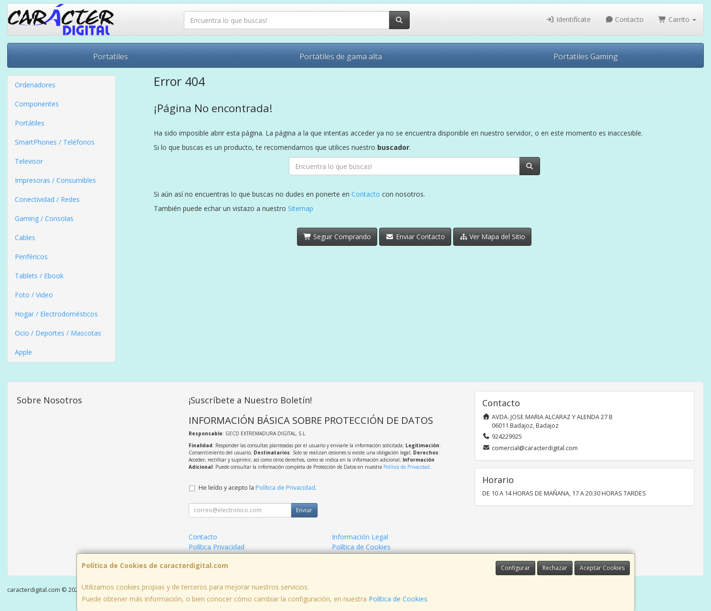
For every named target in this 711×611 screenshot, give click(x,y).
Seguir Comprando (337, 236)
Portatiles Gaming (585, 56)
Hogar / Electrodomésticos (56, 313)
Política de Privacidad (406, 467)
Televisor (29, 161)
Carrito (677, 19)
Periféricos (31, 256)
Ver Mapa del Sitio (492, 236)
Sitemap (300, 208)
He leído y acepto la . (258, 488)
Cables (25, 237)
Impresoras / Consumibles (55, 180)
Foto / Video (34, 294)
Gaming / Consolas (44, 218)
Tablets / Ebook (39, 275)
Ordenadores (35, 84)
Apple (23, 352)
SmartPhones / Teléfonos (55, 142)
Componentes (37, 103)
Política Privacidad (216, 546)
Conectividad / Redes (47, 199)
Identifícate (568, 19)
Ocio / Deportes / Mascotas (58, 332)
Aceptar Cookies (602, 568)
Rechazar (554, 568)
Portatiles (110, 56)
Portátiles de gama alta (340, 56)
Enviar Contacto (415, 236)
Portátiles (29, 122)
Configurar (515, 568)
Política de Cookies (398, 598)
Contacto (624, 19)
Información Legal (360, 536)
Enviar (304, 510)
